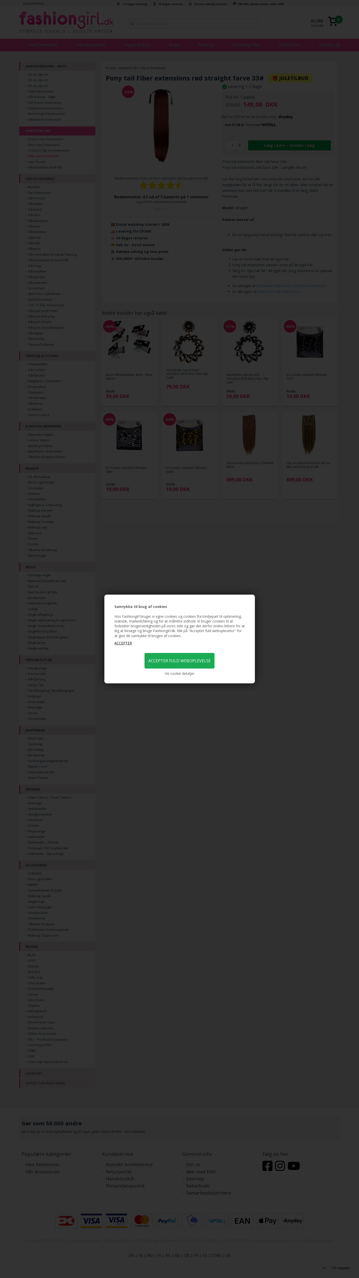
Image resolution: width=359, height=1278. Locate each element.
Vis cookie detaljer (179, 673)
